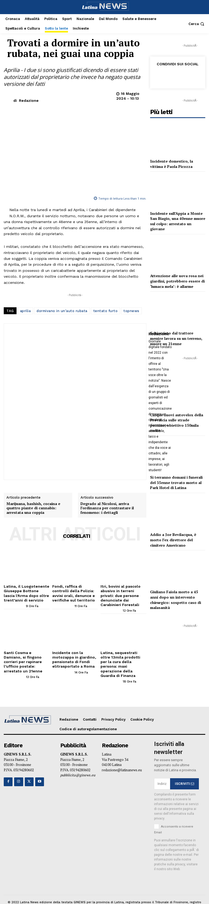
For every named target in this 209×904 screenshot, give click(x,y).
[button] (196, 24)
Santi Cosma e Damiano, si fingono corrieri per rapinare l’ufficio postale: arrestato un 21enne (26, 652)
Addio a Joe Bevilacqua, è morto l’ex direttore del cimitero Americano (173, 539)
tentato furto (105, 311)
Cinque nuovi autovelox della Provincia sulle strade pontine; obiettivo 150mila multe (176, 422)
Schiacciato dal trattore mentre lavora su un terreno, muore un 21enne (176, 338)
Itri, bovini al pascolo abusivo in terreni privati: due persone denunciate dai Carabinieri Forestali (122, 592)
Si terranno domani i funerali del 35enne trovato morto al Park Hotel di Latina (176, 482)
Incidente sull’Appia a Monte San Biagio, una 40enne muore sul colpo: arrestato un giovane (177, 221)
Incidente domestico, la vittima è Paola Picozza (171, 164)
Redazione (29, 100)
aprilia (25, 311)
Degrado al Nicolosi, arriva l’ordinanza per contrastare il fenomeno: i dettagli (107, 508)
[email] (162, 770)
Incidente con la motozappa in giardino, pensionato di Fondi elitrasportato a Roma (72, 652)
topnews (131, 311)
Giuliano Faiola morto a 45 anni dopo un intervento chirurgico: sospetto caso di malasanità (175, 599)
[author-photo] (14, 604)
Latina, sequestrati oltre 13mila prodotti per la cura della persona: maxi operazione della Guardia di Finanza (123, 654)
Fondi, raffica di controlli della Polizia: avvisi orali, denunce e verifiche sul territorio (74, 592)
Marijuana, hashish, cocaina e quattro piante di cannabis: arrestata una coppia (33, 508)
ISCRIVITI (184, 770)
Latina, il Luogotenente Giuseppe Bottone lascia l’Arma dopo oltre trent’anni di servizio (25, 592)
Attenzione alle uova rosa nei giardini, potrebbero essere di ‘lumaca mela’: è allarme (177, 281)
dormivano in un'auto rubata (62, 311)
